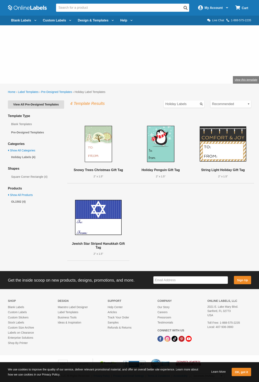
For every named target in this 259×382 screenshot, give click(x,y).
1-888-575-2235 (238, 20)
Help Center (115, 307)
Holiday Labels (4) (23, 157)
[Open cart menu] (241, 7)
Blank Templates (21, 124)
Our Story (163, 307)
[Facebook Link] (160, 338)
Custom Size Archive (21, 327)
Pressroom (164, 317)
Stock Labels (16, 322)
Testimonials (165, 322)
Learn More (218, 371)
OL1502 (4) (18, 201)
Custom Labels (17, 312)
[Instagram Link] (168, 338)
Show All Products (20, 195)
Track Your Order (118, 317)
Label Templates (28, 92)
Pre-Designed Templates (56, 92)
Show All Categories (21, 150)
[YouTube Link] (189, 338)
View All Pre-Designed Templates (36, 104)
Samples (113, 322)
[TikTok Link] (175, 338)
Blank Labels (16, 307)
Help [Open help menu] (126, 20)
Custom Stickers (18, 317)
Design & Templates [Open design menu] (96, 20)
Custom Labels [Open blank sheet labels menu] (57, 20)
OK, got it (241, 372)
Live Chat (215, 20)
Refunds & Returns (120, 327)
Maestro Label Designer (73, 307)
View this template (246, 79)
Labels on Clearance (21, 332)
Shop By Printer (18, 343)
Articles (112, 312)
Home (11, 92)
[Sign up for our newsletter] (190, 280)
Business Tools (67, 317)
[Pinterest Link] (182, 338)
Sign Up (242, 280)
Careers (162, 312)
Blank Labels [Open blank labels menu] (23, 20)
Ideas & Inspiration (69, 322)
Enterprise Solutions (20, 337)
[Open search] (185, 8)
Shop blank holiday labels (30, 66)
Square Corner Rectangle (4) (29, 176)
